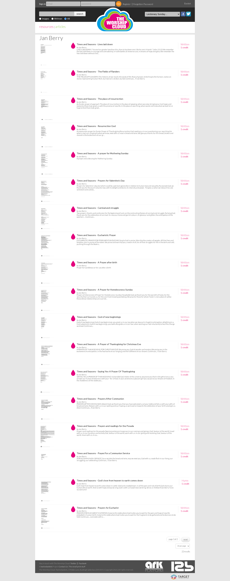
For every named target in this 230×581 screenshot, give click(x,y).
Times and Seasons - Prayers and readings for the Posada (105, 426)
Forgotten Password (143, 4)
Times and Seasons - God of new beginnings (99, 317)
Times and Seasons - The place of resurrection (100, 98)
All (68, 18)
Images (45, 18)
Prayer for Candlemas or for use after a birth (94, 268)
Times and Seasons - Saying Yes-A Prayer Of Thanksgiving (106, 371)
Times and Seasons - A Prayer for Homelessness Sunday (105, 289)
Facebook (183, 14)
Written (58, 18)
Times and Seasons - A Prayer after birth (97, 262)
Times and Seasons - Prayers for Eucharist (98, 507)
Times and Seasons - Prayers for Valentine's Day (101, 180)
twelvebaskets (46, 566)
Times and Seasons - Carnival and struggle (98, 207)
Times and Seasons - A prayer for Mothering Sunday (102, 153)
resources (46, 27)
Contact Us (63, 566)
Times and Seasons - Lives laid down (95, 44)
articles (60, 27)
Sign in (42, 4)
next (186, 539)
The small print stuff (77, 566)
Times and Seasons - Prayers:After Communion (100, 398)
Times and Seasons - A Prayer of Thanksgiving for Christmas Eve (109, 344)
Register (127, 4)
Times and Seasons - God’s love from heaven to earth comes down (110, 480)
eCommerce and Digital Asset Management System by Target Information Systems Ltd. (180, 577)
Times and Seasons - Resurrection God (96, 126)
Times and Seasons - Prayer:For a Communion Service (103, 453)
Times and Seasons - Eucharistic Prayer (96, 235)
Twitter (188, 14)
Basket (187, 3)
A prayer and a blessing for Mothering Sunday (94, 159)
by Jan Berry (81, 47)
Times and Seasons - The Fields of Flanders (98, 71)
